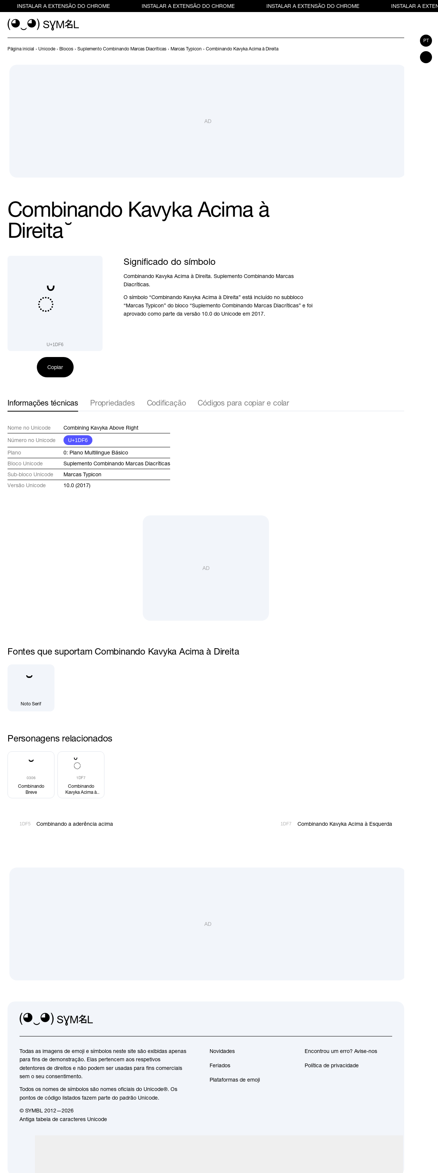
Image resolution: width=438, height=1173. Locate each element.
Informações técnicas (43, 402)
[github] (370, 1019)
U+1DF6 (78, 440)
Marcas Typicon (82, 474)
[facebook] (386, 1019)
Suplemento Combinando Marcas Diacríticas (116, 463)
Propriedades (112, 402)
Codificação (166, 402)
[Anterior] (386, 48)
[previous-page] (21, 49)
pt (426, 40)
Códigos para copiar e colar (243, 402)
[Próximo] (399, 48)
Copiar (55, 367)
